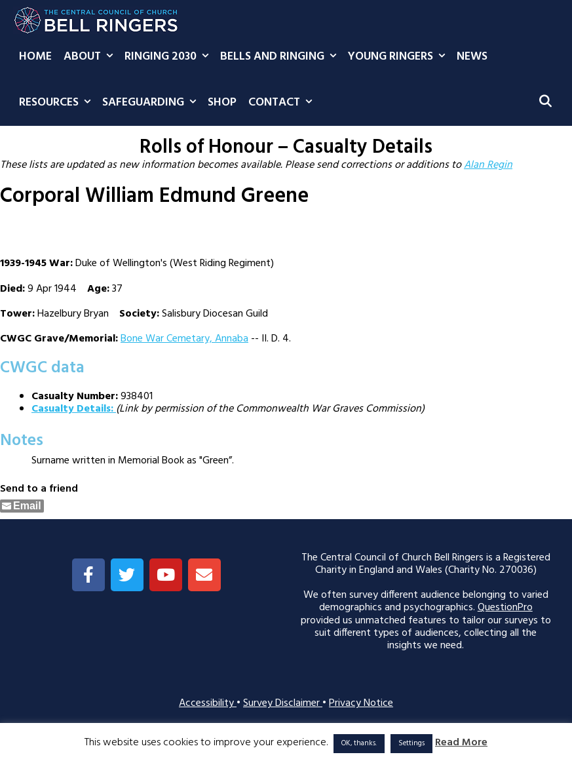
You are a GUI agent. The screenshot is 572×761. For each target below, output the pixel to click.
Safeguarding (152, 103)
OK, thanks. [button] (359, 743)
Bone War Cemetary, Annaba (184, 338)
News (472, 56)
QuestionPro (505, 607)
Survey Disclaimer (282, 703)
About (91, 57)
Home (35, 56)
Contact (283, 103)
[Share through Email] (22, 506)
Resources (57, 103)
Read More (461, 743)
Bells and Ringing (281, 57)
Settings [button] (411, 743)
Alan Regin (488, 165)
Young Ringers (399, 57)
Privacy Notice (361, 703)
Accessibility (208, 703)
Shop (222, 102)
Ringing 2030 (169, 57)
